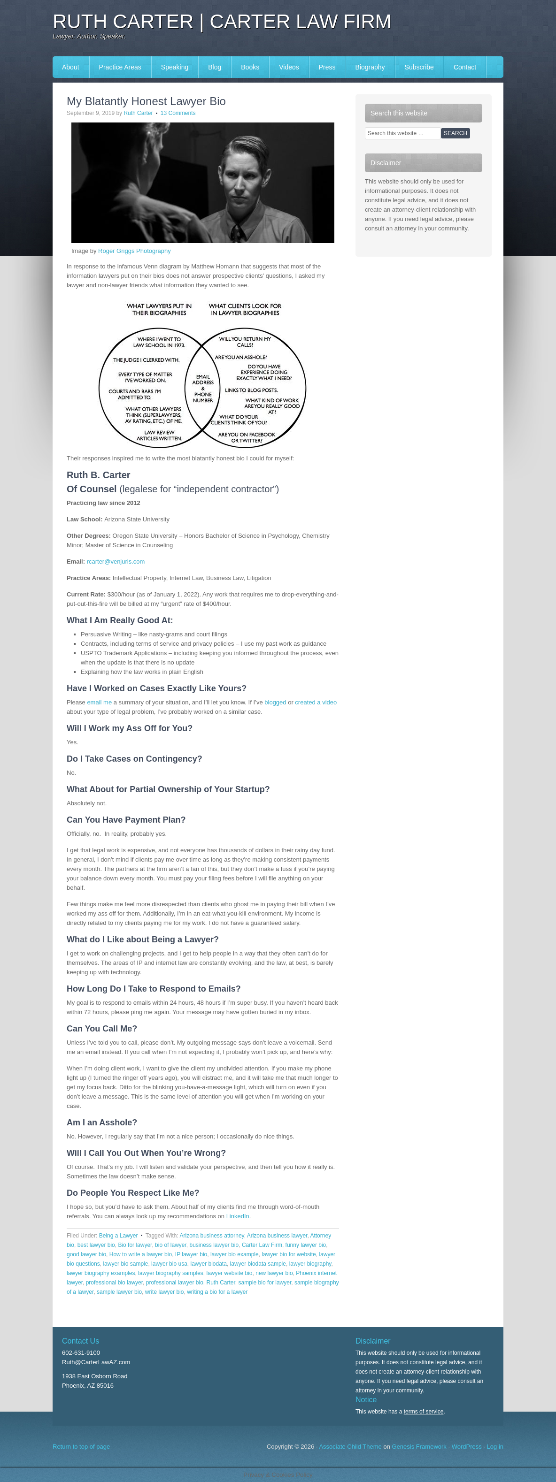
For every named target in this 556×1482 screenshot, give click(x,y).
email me (99, 702)
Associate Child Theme (350, 1446)
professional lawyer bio (174, 1282)
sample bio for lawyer (265, 1282)
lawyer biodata (209, 1263)
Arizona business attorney (211, 1235)
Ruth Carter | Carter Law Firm (222, 21)
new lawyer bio (274, 1273)
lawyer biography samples (170, 1273)
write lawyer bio (164, 1292)
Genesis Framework (419, 1446)
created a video (316, 702)
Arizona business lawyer (277, 1235)
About (70, 67)
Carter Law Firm (262, 1245)
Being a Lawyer (118, 1235)
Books (250, 67)
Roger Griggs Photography (134, 250)
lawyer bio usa (169, 1263)
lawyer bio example (234, 1254)
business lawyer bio (214, 1245)
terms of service (424, 1411)
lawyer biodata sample (258, 1263)
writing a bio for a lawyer (217, 1292)
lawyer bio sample (125, 1263)
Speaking (174, 67)
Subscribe (419, 67)
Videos (289, 67)
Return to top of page (81, 1446)
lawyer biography (310, 1263)
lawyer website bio (229, 1273)
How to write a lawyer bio (140, 1254)
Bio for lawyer (135, 1245)
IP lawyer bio (191, 1254)
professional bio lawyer (114, 1282)
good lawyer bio (86, 1254)
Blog (214, 67)
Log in (495, 1446)
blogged (275, 702)
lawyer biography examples (101, 1273)
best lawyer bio (96, 1245)
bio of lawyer (170, 1245)
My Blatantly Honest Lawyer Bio (146, 101)
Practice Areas (120, 67)
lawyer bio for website (289, 1254)
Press (327, 67)
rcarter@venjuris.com (116, 561)
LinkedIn (237, 1216)
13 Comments (178, 113)
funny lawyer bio (306, 1245)
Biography (370, 67)
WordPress (467, 1446)
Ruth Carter (138, 113)
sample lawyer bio (119, 1292)
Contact (465, 67)
